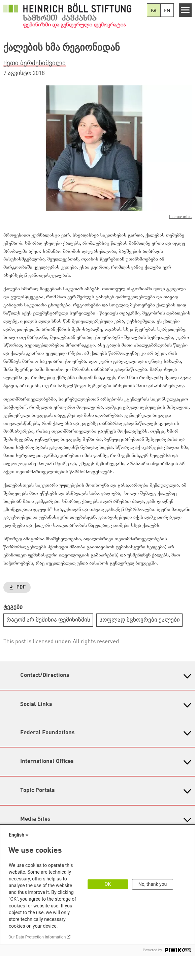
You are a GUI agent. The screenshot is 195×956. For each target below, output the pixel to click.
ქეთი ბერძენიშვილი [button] (34, 63)
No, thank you (152, 884)
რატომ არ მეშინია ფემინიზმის (48, 620)
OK (108, 884)
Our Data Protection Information (37, 937)
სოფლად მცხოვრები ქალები (139, 620)
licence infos (180, 217)
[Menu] (185, 10)
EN (167, 10)
